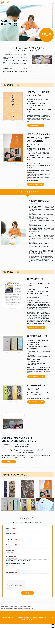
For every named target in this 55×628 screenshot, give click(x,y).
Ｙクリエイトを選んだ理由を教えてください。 (16, 563)
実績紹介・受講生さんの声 (36, 327)
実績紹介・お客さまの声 (35, 125)
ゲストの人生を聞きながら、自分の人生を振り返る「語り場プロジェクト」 (18, 611)
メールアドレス (9, 556)
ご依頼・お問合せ (46, 35)
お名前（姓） (9, 528)
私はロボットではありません (14, 587)
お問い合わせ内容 (10, 573)
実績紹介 (9, 461)
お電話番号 (8, 550)
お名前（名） (9, 533)
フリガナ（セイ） (10, 539)
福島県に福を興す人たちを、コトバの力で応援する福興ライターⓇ (16, 608)
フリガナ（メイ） (10, 544)
